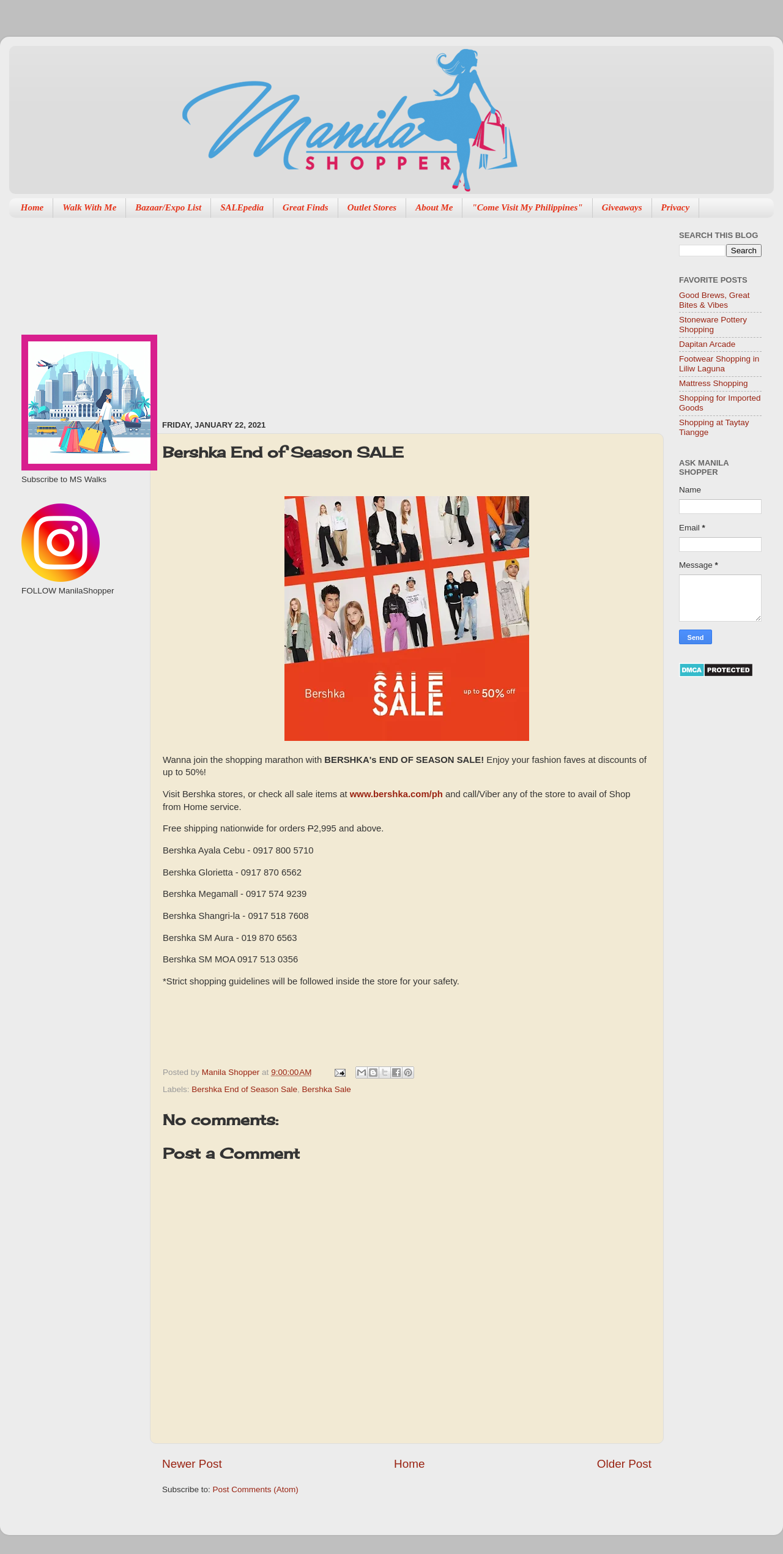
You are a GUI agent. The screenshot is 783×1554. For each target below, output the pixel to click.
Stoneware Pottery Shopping (713, 324)
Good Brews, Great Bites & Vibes (714, 300)
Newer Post (192, 1463)
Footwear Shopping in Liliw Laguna (719, 363)
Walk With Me (89, 207)
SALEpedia (242, 207)
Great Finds (305, 207)
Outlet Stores (371, 207)
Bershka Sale (326, 1089)
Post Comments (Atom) (256, 1489)
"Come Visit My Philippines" (527, 207)
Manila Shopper (232, 1072)
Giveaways (622, 207)
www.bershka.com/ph (396, 794)
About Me (434, 207)
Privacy (675, 207)
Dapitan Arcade (707, 344)
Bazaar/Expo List (168, 207)
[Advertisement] (307, 312)
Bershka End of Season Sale (244, 1089)
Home (32, 207)
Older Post (624, 1463)
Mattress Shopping (713, 383)
